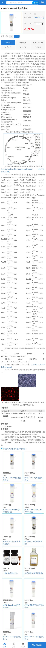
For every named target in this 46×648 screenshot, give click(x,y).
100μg (16, 36)
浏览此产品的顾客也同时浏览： (15, 449)
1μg (11, 36)
